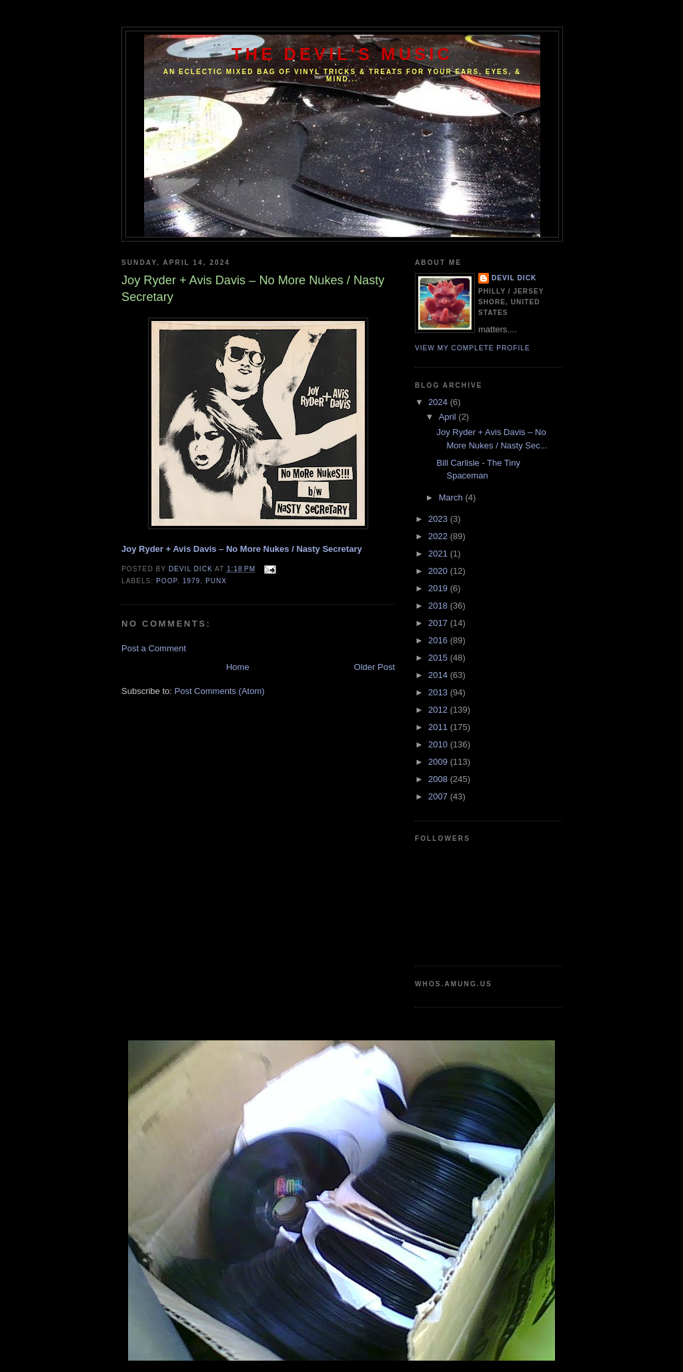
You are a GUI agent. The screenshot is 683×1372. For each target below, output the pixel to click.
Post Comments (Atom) (220, 691)
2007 (439, 796)
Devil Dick (514, 278)
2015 (439, 658)
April (449, 417)
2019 (439, 588)
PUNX (216, 581)
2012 (439, 710)
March (452, 497)
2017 (439, 623)
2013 (439, 692)
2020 (439, 571)
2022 (439, 536)
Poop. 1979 (178, 581)
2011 (439, 727)
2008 (439, 779)
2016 (439, 640)
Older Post (374, 667)
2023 (439, 519)
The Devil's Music (342, 54)
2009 (439, 762)
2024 (439, 402)
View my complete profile (472, 348)
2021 (439, 554)
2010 (439, 744)
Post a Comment (153, 648)
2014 (439, 675)
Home (237, 667)
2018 (439, 606)
